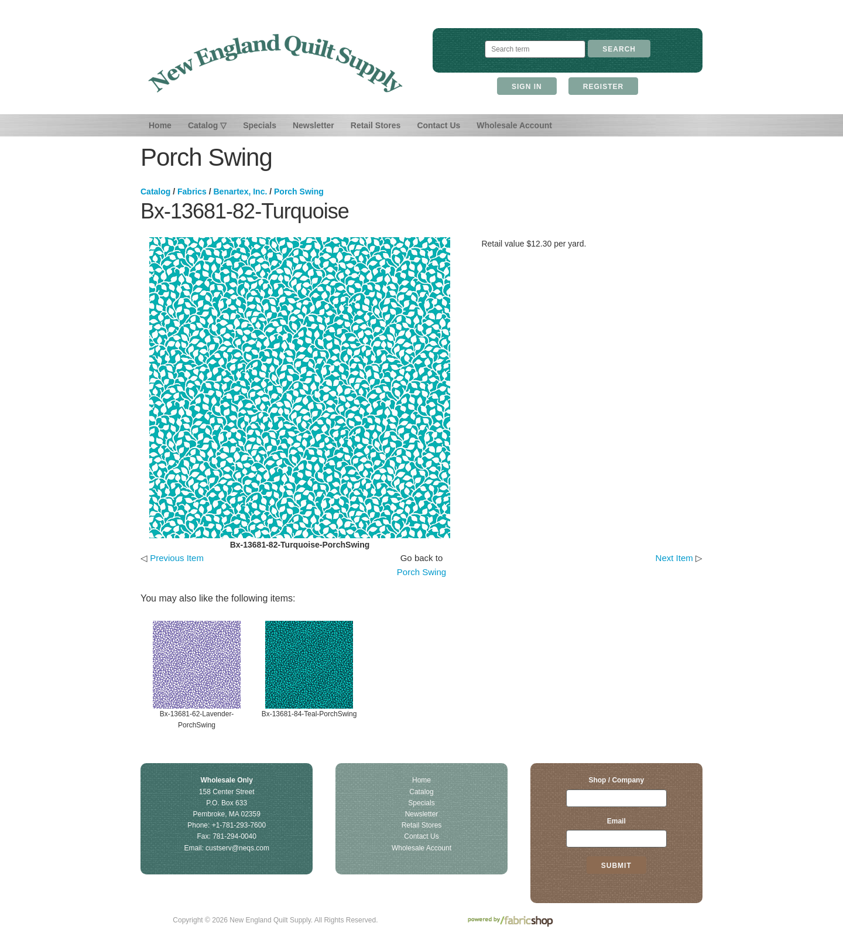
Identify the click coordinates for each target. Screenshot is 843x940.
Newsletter (313, 125)
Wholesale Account (514, 125)
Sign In (527, 87)
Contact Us (438, 125)
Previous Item (177, 558)
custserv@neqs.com (237, 848)
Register (603, 87)
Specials (259, 125)
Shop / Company (616, 780)
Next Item (674, 558)
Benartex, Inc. (241, 191)
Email (616, 821)
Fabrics (192, 191)
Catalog (155, 191)
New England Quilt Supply (275, 63)
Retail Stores (376, 125)
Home (160, 125)
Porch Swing (299, 191)
